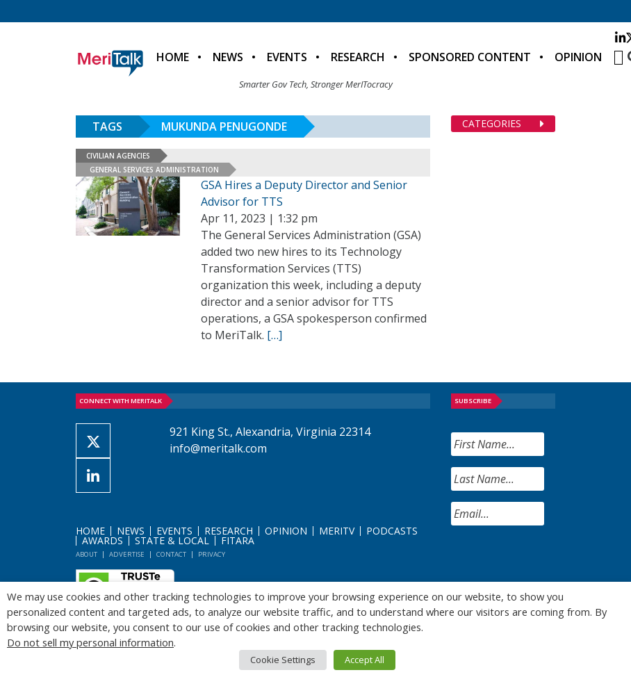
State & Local (172, 540)
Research (358, 57)
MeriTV (336, 530)
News (228, 57)
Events (287, 57)
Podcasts (392, 530)
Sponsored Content (470, 57)
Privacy (211, 554)
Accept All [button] (364, 659)
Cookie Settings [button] (283, 659)
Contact (171, 554)
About (86, 554)
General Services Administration (154, 169)
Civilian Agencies (118, 156)
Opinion (578, 57)
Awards (102, 540)
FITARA (237, 540)
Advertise (127, 554)
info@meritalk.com (218, 448)
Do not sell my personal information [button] (90, 642)
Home (172, 57)
